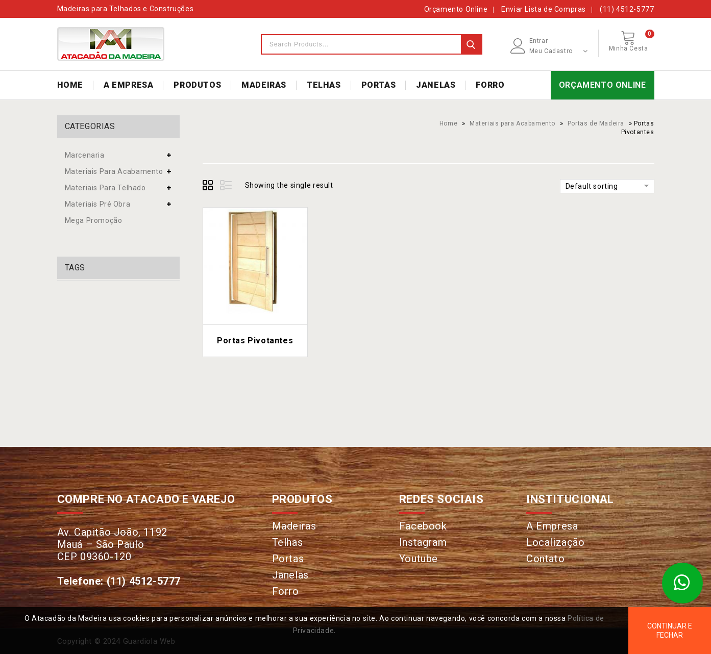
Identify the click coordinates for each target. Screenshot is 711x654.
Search (471, 44)
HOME (70, 85)
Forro (285, 591)
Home (448, 123)
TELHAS (324, 85)
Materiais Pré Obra (98, 204)
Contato (545, 558)
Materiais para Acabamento (512, 123)
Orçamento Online (456, 9)
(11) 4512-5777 (627, 9)
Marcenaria (85, 155)
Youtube (418, 558)
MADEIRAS (263, 85)
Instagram (423, 542)
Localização (555, 542)
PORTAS (378, 85)
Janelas (290, 575)
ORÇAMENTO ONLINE (602, 85)
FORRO (490, 85)
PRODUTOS (197, 85)
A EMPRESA (128, 85)
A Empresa (552, 526)
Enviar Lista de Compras (543, 9)
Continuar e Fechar (669, 630)
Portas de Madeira (596, 123)
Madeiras (294, 526)
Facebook (423, 526)
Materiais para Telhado (105, 188)
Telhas (287, 542)
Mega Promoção (93, 220)
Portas (288, 558)
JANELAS (435, 85)
